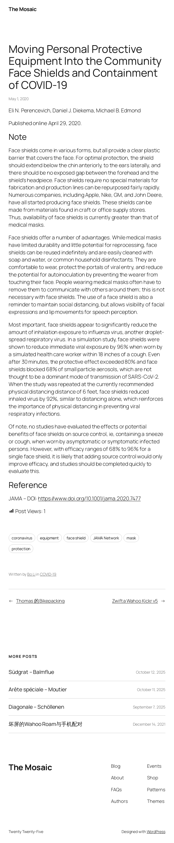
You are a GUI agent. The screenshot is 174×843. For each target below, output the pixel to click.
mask (131, 538)
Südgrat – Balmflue (31, 672)
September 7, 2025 (149, 707)
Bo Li (31, 574)
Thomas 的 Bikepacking (40, 601)
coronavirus (22, 538)
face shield (76, 538)
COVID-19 (48, 574)
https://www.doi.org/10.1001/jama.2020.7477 (89, 498)
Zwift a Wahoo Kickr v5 (135, 601)
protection (21, 548)
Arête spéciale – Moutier (38, 690)
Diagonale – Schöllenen (36, 707)
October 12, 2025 (150, 672)
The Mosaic (22, 9)
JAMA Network (106, 538)
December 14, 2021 (149, 724)
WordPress (156, 831)
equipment (49, 538)
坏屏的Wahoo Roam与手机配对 (45, 724)
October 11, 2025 (151, 689)
